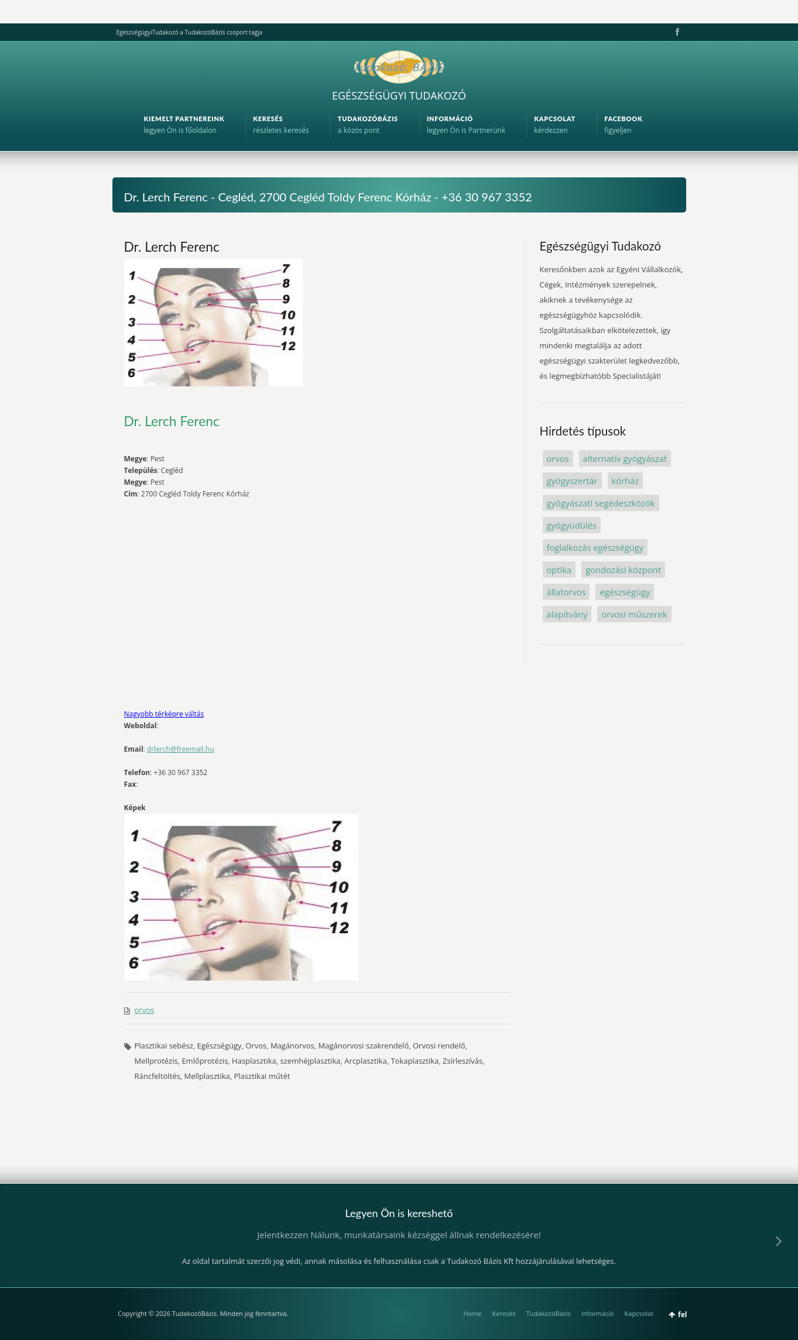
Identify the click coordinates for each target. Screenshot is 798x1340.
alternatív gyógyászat (625, 458)
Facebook (676, 32)
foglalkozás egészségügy (595, 547)
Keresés (504, 1313)
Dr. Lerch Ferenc (172, 246)
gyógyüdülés (572, 525)
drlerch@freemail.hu (180, 749)
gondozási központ (623, 569)
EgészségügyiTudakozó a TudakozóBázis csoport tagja (189, 32)
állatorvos (566, 592)
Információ (597, 1313)
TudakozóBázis (548, 1313)
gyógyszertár (572, 480)
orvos (145, 1010)
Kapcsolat (639, 1313)
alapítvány (567, 614)
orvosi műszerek (634, 614)
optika (559, 569)
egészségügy (625, 592)
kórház (625, 480)
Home (472, 1313)
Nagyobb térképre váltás (164, 714)
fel (682, 1315)
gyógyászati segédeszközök (601, 503)
